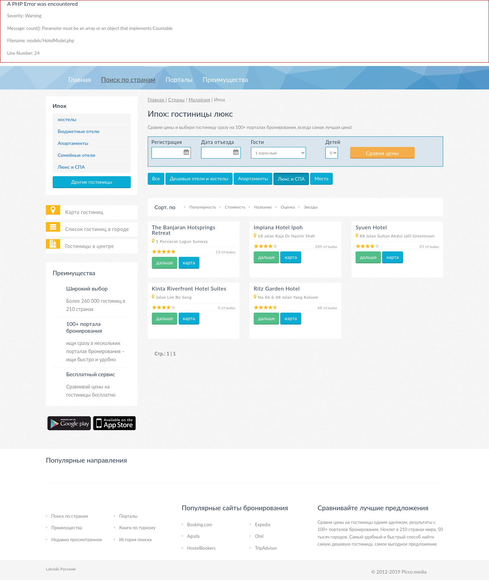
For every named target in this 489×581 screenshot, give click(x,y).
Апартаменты (73, 143)
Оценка (288, 207)
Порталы (178, 79)
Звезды (311, 207)
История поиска (135, 539)
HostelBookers (201, 548)
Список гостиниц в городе (97, 229)
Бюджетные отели (78, 131)
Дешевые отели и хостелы (199, 178)
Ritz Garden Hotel (277, 288)
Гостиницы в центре (89, 246)
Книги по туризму (137, 527)
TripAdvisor (266, 548)
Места (321, 178)
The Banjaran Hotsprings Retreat (183, 230)
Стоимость (235, 207)
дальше (164, 262)
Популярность (202, 207)
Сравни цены (382, 153)
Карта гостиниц (84, 212)
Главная (79, 79)
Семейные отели (76, 155)
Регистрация (166, 142)
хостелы (67, 119)
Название (263, 207)
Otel (259, 536)
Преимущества (225, 79)
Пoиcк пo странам (128, 79)
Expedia (262, 524)
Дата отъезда (217, 142)
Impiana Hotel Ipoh (278, 227)
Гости (257, 142)
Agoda (193, 536)
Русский (68, 568)
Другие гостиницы (91, 182)
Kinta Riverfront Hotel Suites (189, 288)
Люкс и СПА (71, 167)
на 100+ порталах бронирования (263, 127)
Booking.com (199, 524)
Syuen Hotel (371, 227)
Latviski (52, 568)
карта (189, 262)
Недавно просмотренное (76, 539)
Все (156, 178)
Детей (332, 142)
